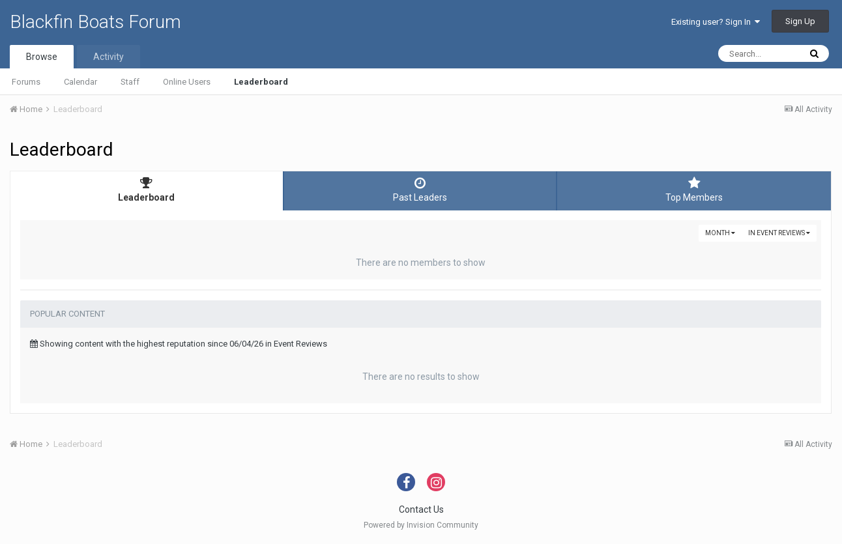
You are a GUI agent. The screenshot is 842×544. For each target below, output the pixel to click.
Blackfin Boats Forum (95, 22)
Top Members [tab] (694, 190)
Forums (26, 82)
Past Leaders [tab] (420, 190)
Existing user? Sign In (715, 22)
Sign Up (800, 21)
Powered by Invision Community (421, 525)
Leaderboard (261, 82)
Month (720, 232)
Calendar (80, 82)
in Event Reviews (779, 232)
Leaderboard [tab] (146, 190)
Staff (130, 82)
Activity (108, 56)
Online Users (186, 82)
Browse (41, 56)
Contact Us (421, 509)
